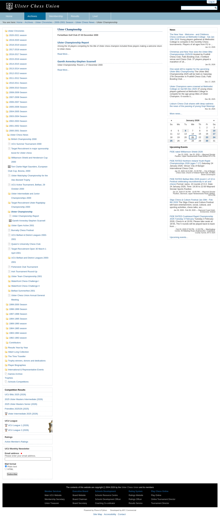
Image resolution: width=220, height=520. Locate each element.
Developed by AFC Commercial (123, 510)
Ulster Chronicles (43, 22)
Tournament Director (160, 503)
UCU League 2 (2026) (18, 430)
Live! (95, 16)
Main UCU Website (53, 495)
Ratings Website (136, 495)
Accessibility (110, 514)
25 (171, 141)
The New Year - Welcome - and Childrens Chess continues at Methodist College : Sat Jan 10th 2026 (192, 37)
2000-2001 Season (63, 22)
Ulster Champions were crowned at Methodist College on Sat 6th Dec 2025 (191, 87)
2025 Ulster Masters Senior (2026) (21, 404)
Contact (122, 514)
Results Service (135, 503)
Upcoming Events (179, 147)
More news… (176, 113)
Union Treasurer (52, 503)
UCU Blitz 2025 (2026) (15, 394)
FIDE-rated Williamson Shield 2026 (186, 151)
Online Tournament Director (163, 499)
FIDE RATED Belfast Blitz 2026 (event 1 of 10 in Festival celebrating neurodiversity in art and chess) (192, 181)
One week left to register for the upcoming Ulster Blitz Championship (189, 70)
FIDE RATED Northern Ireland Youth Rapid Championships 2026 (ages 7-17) (190, 162)
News (172, 30)
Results (75, 16)
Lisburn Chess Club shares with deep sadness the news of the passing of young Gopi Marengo (192, 104)
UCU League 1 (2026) (18, 425)
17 (214, 134)
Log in (212, 1)
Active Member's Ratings (16, 441)
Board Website (79, 495)
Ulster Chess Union (129, 487)
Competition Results (15, 390)
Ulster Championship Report (73, 42)
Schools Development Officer (108, 499)
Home (9, 16)
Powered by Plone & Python (95, 510)
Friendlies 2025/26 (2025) (17, 408)
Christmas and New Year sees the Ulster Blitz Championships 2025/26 (191, 53)
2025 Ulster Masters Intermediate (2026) (24, 399)
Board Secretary (80, 503)
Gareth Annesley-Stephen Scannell (76, 61)
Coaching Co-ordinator (105, 503)
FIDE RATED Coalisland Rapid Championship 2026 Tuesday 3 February (191, 217)
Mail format (10, 464)
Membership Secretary (55, 499)
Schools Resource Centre (106, 495)
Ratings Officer (135, 499)
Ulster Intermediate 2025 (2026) (23, 413)
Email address (27, 454)
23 (207, 137)
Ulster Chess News (85, 22)
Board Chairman (80, 499)
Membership (56, 16)
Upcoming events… (179, 237)
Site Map (97, 514)
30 (207, 141)
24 (214, 137)
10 (214, 130)
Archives (32, 16)
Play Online (156, 495)
